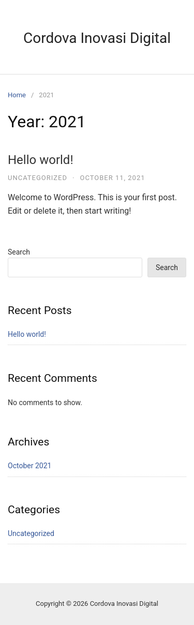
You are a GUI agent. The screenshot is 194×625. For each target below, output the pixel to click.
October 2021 (29, 466)
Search (19, 252)
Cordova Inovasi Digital (97, 38)
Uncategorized (37, 178)
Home (17, 95)
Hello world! (40, 160)
